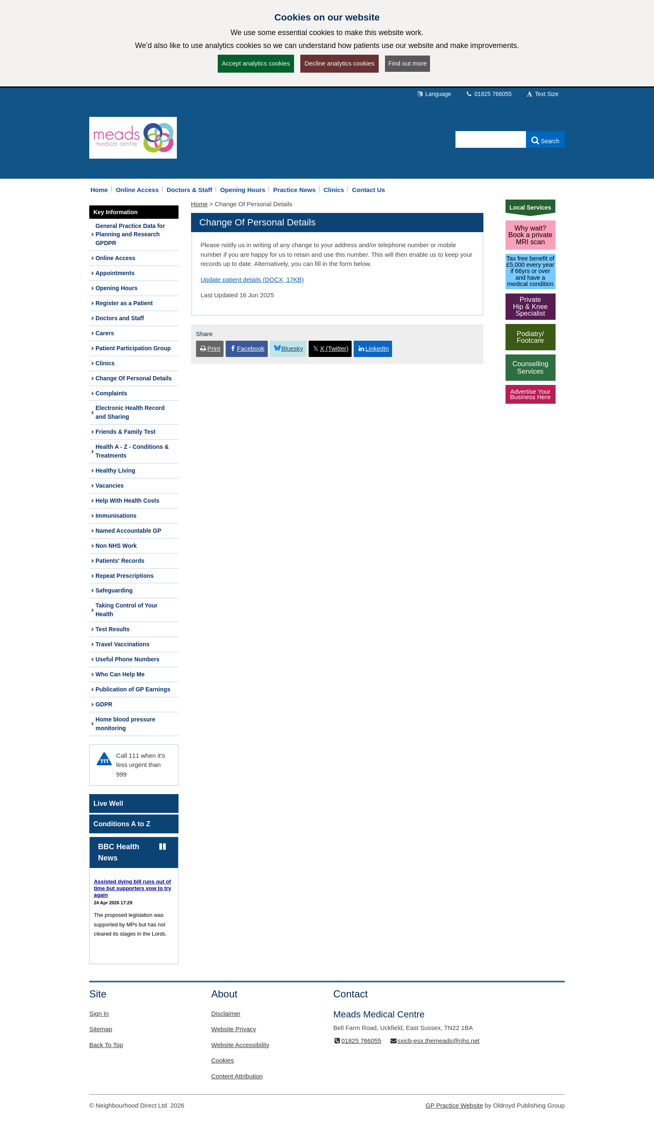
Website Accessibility (240, 1044)
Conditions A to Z (121, 823)
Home (199, 203)
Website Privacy (233, 1028)
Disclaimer (226, 1013)
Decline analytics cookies (339, 63)
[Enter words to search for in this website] (490, 139)
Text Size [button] (542, 94)
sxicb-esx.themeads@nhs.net (434, 1040)
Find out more (407, 63)
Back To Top (106, 1044)
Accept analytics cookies (256, 63)
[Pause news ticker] (162, 847)
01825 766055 (488, 94)
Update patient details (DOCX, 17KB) (252, 279)
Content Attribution (237, 1076)
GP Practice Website (454, 1105)
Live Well (108, 803)
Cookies (222, 1060)
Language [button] (433, 94)
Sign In (99, 1013)
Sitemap (100, 1028)
